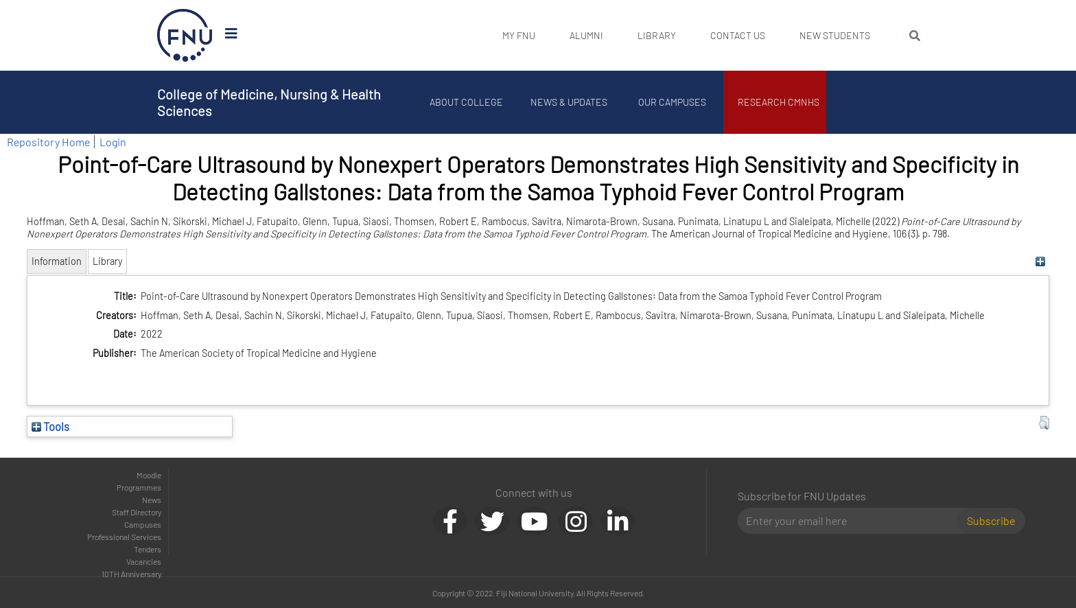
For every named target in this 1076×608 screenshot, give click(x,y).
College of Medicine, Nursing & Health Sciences (269, 102)
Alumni (586, 35)
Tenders (147, 549)
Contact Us (737, 35)
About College (466, 102)
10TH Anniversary (131, 573)
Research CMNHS (778, 102)
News (151, 499)
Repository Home (48, 141)
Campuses (142, 524)
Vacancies (143, 561)
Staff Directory (136, 512)
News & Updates (568, 102)
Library (657, 35)
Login (113, 141)
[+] (1041, 261)
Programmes (139, 487)
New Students (834, 35)
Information (57, 261)
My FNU (518, 35)
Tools (50, 426)
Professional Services (124, 536)
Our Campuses (672, 102)
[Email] (853, 521)
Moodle (149, 475)
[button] (1044, 423)
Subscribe (991, 520)
